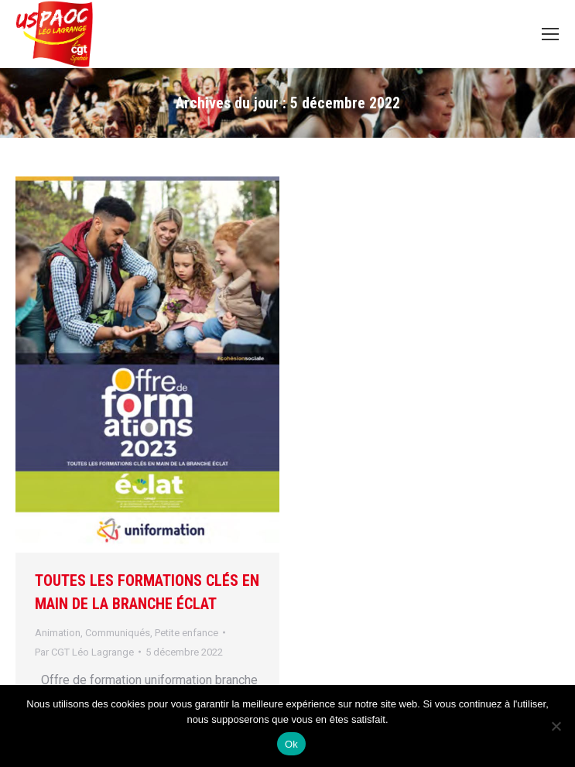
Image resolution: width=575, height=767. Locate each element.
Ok (291, 744)
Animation (57, 633)
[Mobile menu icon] (550, 34)
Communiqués (117, 633)
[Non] (555, 726)
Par (84, 652)
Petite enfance (186, 633)
